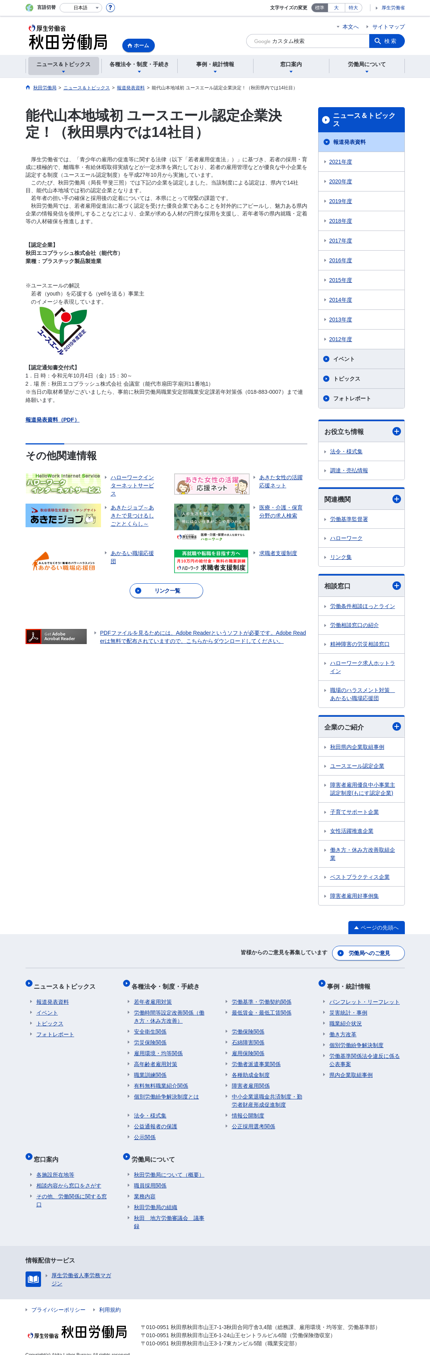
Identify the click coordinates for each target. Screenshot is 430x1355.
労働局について (155, 1151)
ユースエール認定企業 (357, 768)
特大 (353, 7)
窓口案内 (48, 1151)
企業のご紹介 (362, 728)
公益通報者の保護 (155, 1121)
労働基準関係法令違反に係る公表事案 (364, 1055)
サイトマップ (388, 26)
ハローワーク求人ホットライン (362, 668)
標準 (319, 7)
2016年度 (340, 260)
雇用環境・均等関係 (158, 1048)
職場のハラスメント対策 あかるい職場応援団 (362, 695)
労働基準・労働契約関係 (261, 997)
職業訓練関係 (150, 1070)
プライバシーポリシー (58, 1300)
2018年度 (340, 221)
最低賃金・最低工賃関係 (261, 1008)
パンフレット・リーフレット (364, 997)
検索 (390, 41)
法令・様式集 (346, 452)
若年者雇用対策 (153, 997)
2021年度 (340, 162)
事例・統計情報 (351, 984)
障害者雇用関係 (251, 1081)
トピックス (346, 379)
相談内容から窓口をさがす (68, 1175)
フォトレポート (352, 398)
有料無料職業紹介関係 (161, 1081)
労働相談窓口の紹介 (354, 626)
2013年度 (340, 319)
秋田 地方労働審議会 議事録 (169, 1212)
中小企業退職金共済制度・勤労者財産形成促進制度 (267, 1095)
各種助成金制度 (251, 1070)
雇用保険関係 (248, 1048)
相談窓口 (362, 587)
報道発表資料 (349, 142)
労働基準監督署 (349, 520)
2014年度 (340, 300)
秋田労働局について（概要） (169, 1165)
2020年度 (340, 181)
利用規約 (110, 1300)
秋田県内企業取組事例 (357, 749)
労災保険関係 (150, 1037)
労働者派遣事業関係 (256, 1059)
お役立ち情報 (362, 431)
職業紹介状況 (345, 1018)
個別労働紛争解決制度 (356, 1040)
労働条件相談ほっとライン (362, 607)
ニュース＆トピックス (364, 120)
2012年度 (340, 339)
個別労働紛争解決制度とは (166, 1091)
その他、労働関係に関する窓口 (71, 1190)
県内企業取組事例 (351, 1070)
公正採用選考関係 (253, 1121)
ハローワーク (346, 539)
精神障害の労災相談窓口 (360, 645)
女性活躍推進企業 (351, 833)
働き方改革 (342, 1029)
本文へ (351, 26)
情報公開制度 (248, 1110)
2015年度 (340, 280)
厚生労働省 (393, 7)
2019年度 (340, 201)
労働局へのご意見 (369, 953)
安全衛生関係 (150, 1027)
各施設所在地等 (55, 1165)
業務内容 (145, 1186)
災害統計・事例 (348, 1008)
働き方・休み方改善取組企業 (362, 856)
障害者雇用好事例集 (354, 898)
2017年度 (340, 241)
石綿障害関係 (248, 1037)
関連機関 (362, 500)
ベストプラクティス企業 (360, 879)
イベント (344, 359)
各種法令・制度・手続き (168, 984)
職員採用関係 (150, 1175)
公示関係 (145, 1132)
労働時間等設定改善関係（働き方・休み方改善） (169, 1012)
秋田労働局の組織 (155, 1197)
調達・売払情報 (349, 471)
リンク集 (341, 558)
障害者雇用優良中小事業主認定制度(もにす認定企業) (362, 791)
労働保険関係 (248, 1027)
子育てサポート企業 (354, 814)
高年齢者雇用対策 (155, 1059)
